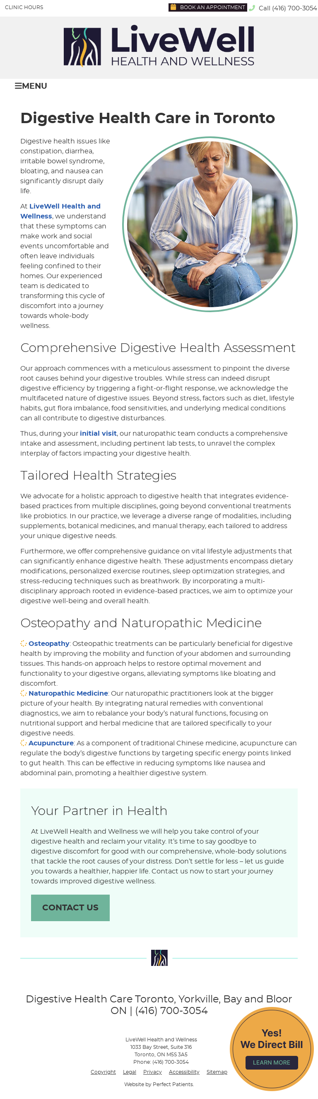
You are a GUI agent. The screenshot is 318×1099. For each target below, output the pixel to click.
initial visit (98, 433)
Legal (129, 1072)
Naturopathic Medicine (68, 693)
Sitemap (217, 1072)
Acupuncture (51, 743)
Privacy (152, 1072)
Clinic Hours (24, 7)
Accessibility (184, 1072)
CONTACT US (70, 908)
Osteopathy (49, 643)
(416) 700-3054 (294, 8)
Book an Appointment (208, 7)
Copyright (103, 1072)
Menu (31, 86)
